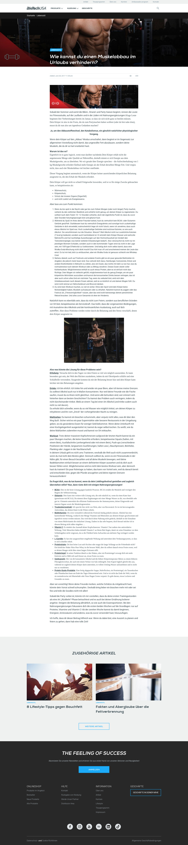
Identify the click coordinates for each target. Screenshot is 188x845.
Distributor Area (67, 803)
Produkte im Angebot (35, 790)
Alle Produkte (32, 803)
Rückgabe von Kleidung (71, 795)
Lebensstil (41, 15)
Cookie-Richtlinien (49, 840)
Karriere (124, 2)
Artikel (85, 2)
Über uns (113, 2)
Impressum (100, 812)
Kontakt (156, 2)
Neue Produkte (33, 799)
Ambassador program (140, 2)
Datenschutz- (32, 840)
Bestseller (31, 795)
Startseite (31, 15)
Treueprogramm (99, 2)
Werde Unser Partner (70, 799)
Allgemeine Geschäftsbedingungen (146, 840)
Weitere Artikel (94, 727)
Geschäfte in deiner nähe (145, 792)
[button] (57, 8)
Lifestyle (99, 803)
